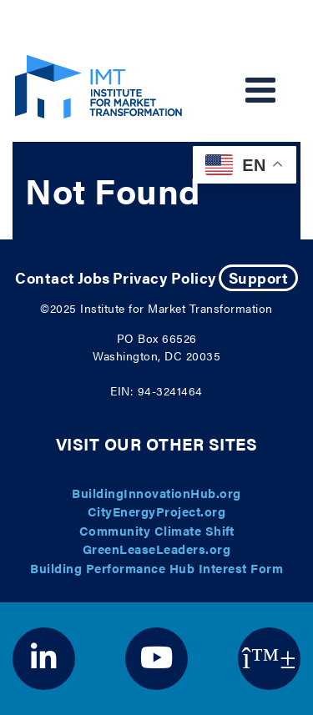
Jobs (94, 277)
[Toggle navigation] (260, 90)
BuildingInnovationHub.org (156, 492)
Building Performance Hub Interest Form (156, 568)
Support (259, 277)
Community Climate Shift (157, 530)
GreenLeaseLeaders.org (157, 548)
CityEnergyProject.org (157, 511)
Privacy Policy (164, 277)
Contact (45, 277)
